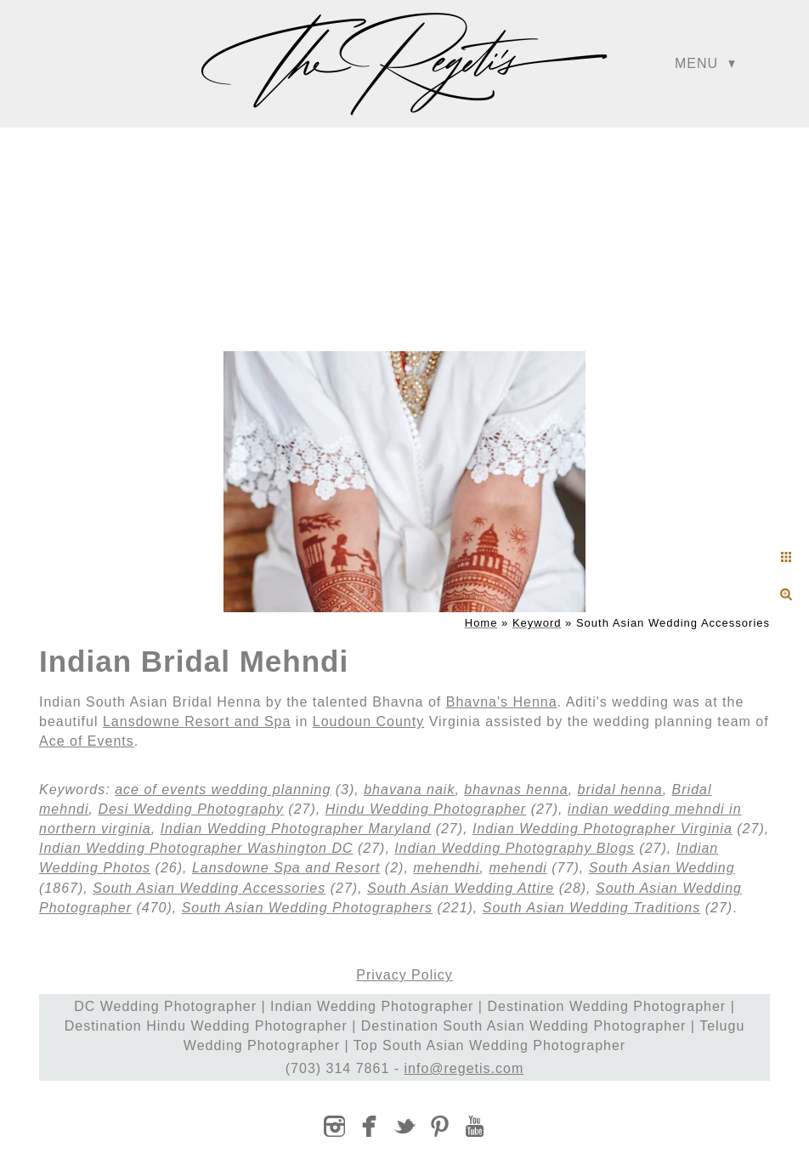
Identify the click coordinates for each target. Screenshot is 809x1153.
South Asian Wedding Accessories (209, 888)
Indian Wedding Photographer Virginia (602, 828)
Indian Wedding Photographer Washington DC (196, 848)
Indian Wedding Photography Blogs (514, 848)
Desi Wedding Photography (191, 809)
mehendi (517, 867)
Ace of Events (86, 741)
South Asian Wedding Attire (460, 888)
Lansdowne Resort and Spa (197, 721)
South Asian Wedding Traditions (592, 907)
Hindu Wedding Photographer (426, 809)
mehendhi (446, 867)
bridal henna (620, 789)
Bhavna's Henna (501, 702)
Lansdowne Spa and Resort (286, 867)
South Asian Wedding (662, 867)
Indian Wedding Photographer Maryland (296, 828)
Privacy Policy (404, 975)
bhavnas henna (516, 789)
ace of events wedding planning (223, 789)
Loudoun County (368, 721)
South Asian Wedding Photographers (307, 907)
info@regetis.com (464, 1068)
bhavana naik (409, 789)
